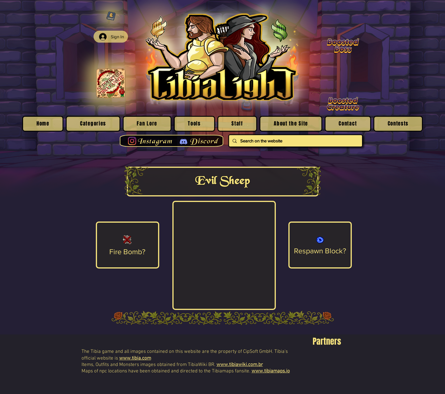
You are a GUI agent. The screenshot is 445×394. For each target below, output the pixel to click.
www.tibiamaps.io (271, 371)
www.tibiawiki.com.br (240, 365)
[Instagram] (132, 141)
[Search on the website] (295, 141)
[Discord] (183, 141)
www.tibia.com (135, 358)
